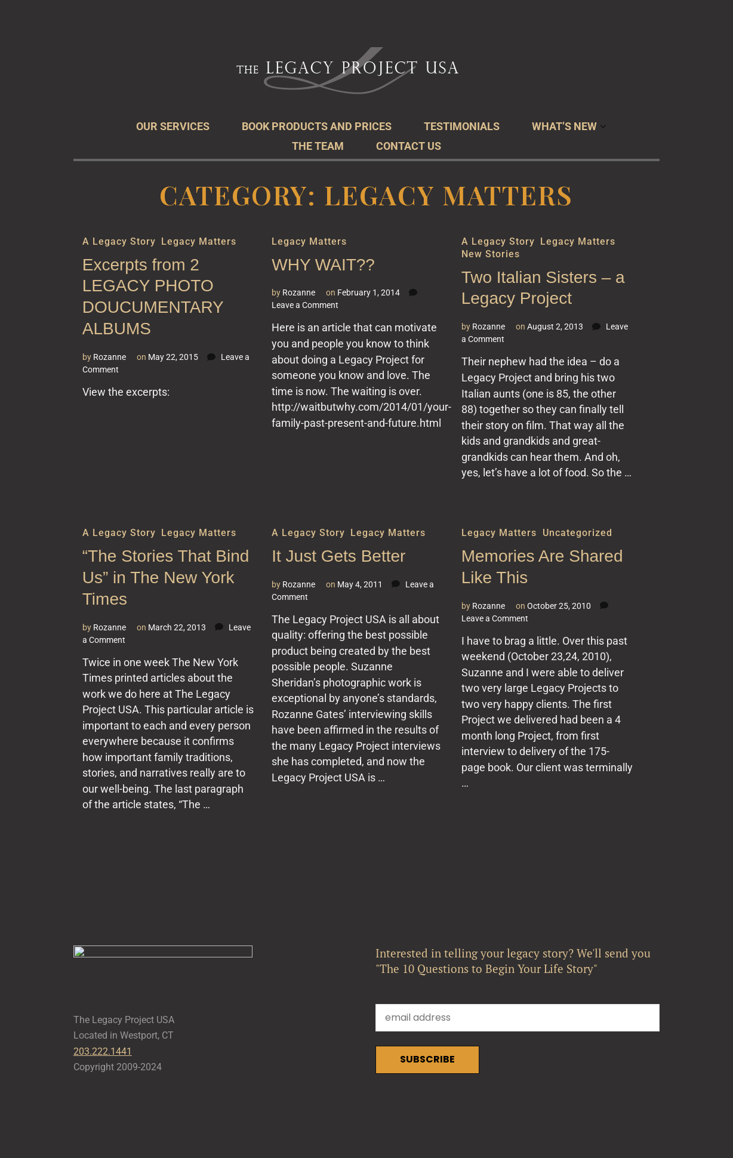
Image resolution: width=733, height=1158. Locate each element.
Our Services (173, 126)
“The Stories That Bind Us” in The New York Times (166, 577)
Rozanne (109, 357)
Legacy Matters (198, 241)
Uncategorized (577, 532)
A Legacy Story (118, 241)
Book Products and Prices (317, 126)
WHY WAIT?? (323, 264)
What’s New (564, 126)
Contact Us (408, 146)
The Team (318, 146)
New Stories (490, 254)
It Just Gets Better (338, 556)
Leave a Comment (305, 305)
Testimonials (462, 126)
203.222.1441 (102, 1056)
